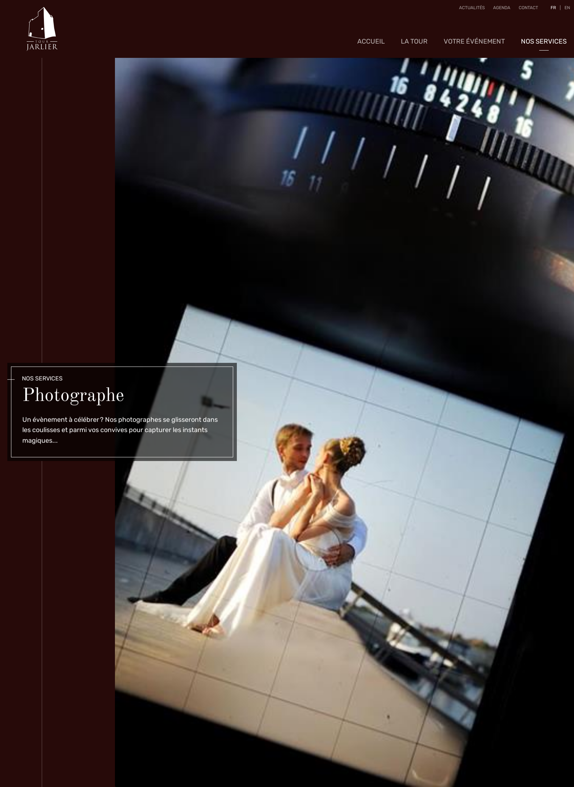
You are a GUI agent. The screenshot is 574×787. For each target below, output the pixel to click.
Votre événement (474, 35)
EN (564, 10)
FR (550, 10)
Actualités (468, 10)
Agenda (498, 10)
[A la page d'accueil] (42, 26)
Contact (525, 10)
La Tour (414, 35)
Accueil (371, 35)
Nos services (544, 35)
